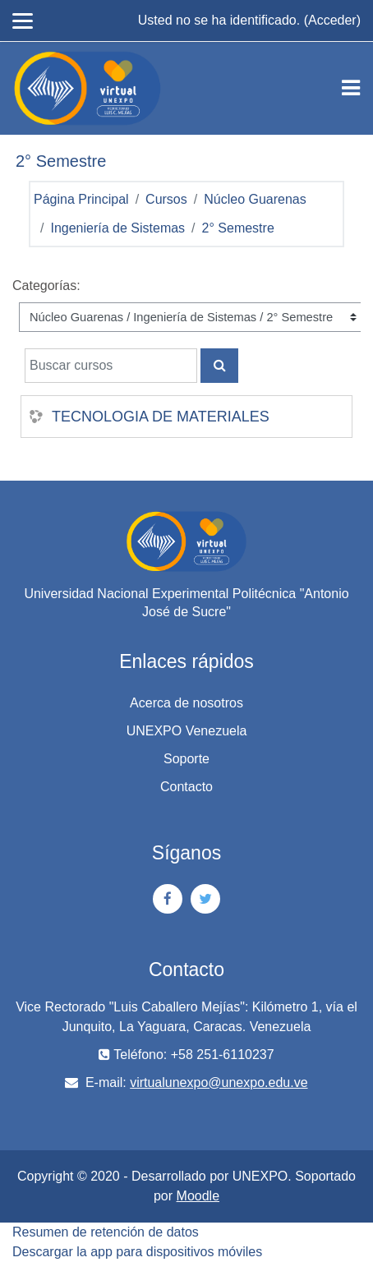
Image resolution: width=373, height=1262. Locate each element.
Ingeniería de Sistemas (117, 228)
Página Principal (81, 199)
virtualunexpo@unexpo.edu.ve (218, 1082)
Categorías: (46, 285)
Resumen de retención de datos (105, 1232)
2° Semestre (238, 228)
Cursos (166, 199)
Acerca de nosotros (186, 703)
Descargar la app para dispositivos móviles (137, 1252)
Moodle (198, 1196)
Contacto (186, 787)
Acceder (332, 20)
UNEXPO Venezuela (187, 731)
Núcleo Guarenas (255, 199)
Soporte (186, 759)
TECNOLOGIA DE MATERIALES (160, 416)
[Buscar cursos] (111, 365)
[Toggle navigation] (351, 87)
